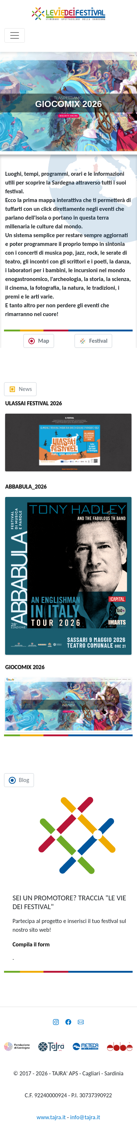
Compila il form (31, 944)
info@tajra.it (85, 1117)
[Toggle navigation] (14, 35)
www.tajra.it (51, 1117)
